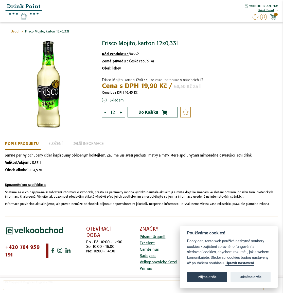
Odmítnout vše (250, 277)
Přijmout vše (207, 277)
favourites (255, 17)
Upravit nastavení (239, 263)
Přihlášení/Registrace (263, 17)
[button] (266, 10)
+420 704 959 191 (22, 251)
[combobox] (133, 285)
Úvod (15, 31)
